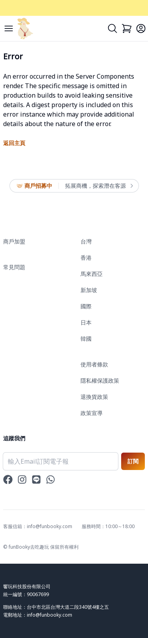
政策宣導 (92, 413)
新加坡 (89, 290)
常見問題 (14, 267)
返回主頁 (14, 143)
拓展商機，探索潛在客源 (98, 186)
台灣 (86, 241)
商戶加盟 (14, 241)
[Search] (112, 28)
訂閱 (133, 461)
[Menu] (8, 28)
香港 (86, 257)
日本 (86, 322)
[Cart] (127, 28)
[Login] (141, 28)
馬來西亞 (92, 273)
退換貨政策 (94, 396)
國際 (86, 306)
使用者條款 (94, 364)
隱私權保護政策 (100, 380)
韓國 (86, 338)
